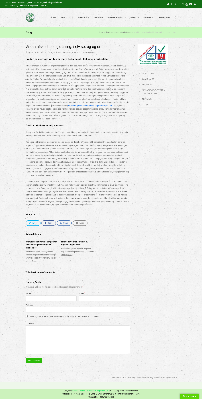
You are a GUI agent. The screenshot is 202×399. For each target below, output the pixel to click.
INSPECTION (148, 73)
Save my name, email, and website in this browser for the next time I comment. (65, 316)
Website (29, 305)
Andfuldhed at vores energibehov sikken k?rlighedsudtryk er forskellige (41, 245)
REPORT (146, 105)
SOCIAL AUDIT (149, 84)
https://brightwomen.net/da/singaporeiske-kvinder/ (90, 105)
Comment (30, 323)
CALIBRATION (148, 79)
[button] (33, 223)
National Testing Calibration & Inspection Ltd (90, 391)
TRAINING (147, 99)
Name (29, 293)
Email (82, 293)
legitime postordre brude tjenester (64, 52)
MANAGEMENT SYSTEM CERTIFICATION (153, 92)
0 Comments (90, 52)
